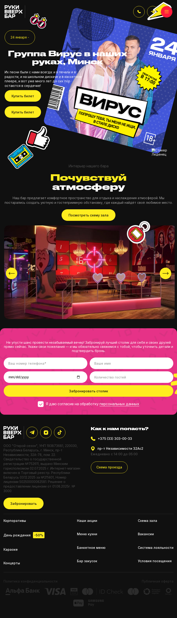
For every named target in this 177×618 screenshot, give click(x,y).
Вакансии (146, 534)
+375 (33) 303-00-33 (111, 438)
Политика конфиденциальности (30, 581)
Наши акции (87, 521)
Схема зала (147, 521)
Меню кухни (87, 534)
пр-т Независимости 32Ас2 (117, 448)
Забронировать (23, 504)
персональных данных (119, 404)
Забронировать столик (88, 391)
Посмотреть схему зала (88, 215)
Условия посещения (155, 561)
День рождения (23, 535)
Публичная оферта (158, 581)
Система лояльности (156, 548)
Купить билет (23, 96)
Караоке (10, 549)
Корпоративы (14, 521)
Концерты (11, 563)
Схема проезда (109, 467)
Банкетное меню (91, 548)
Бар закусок (87, 561)
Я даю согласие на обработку (88, 403)
